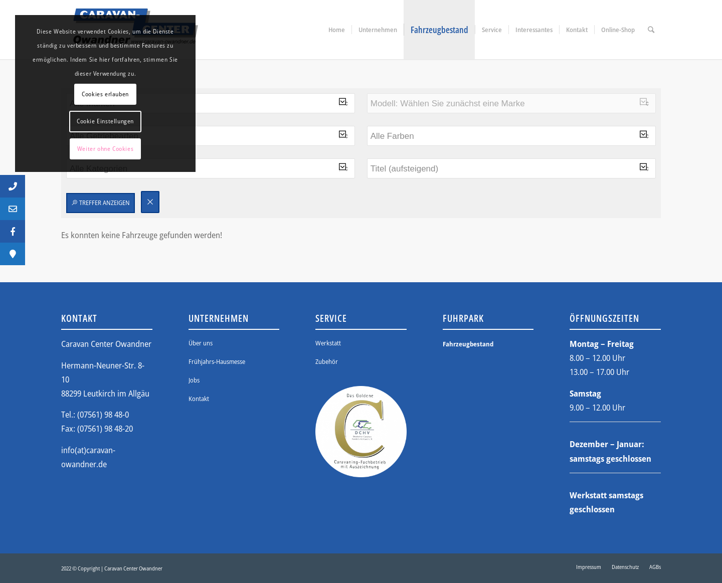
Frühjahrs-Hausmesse (217, 361)
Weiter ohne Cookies (105, 148)
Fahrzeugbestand (468, 343)
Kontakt (199, 398)
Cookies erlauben (105, 94)
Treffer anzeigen (100, 202)
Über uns (201, 342)
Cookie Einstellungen (105, 121)
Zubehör (326, 361)
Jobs (194, 379)
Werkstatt (328, 342)
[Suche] (651, 29)
